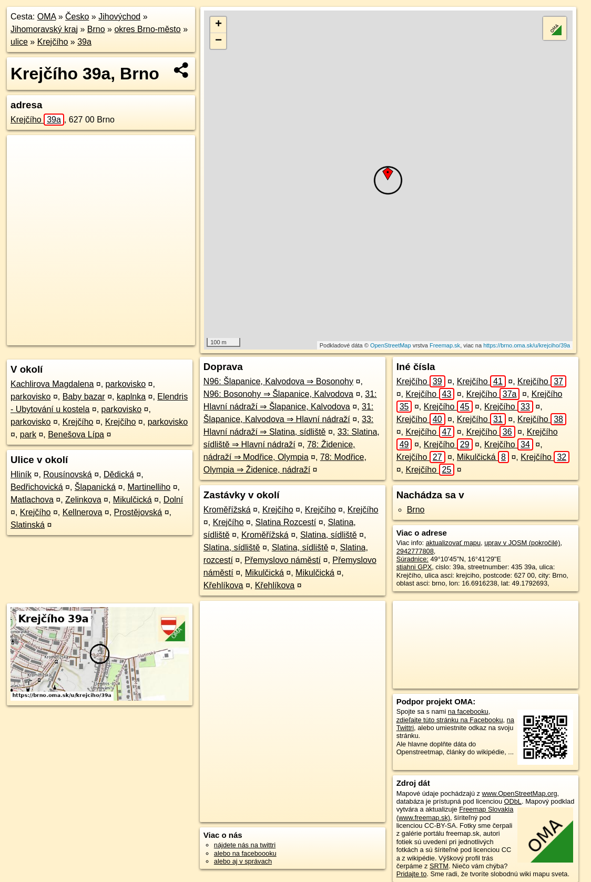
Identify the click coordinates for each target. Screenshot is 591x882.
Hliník (21, 474)
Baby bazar (84, 396)
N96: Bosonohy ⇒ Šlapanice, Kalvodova (278, 393)
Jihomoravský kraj (44, 29)
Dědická (119, 474)
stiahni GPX (414, 567)
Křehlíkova (223, 585)
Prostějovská (138, 512)
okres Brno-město (147, 29)
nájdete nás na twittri (245, 845)
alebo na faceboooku (245, 853)
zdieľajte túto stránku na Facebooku (449, 720)
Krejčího (52, 41)
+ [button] (218, 25)
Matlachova (32, 499)
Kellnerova (83, 512)
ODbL (513, 801)
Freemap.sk (445, 345)
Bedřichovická (37, 487)
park (28, 434)
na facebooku (468, 711)
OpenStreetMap (390, 345)
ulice (19, 41)
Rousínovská (67, 474)
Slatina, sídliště (328, 534)
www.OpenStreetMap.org (519, 793)
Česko (77, 16)
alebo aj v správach (243, 861)
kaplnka (131, 396)
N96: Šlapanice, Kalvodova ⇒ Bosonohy (278, 381)
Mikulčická (132, 499)
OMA (46, 16)
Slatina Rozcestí (286, 522)
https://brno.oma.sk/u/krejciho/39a (526, 345)
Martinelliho (148, 487)
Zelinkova (83, 499)
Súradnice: (412, 559)
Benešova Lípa (76, 434)
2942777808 (415, 551)
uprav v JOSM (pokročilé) (522, 543)
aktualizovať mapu (453, 543)
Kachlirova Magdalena (52, 384)
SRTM (439, 866)
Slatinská (28, 524)
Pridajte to (411, 874)
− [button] (218, 41)
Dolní (173, 499)
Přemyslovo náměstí (282, 560)
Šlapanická (95, 487)
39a (84, 41)
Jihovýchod (119, 16)
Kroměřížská (227, 509)
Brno (96, 29)
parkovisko (126, 384)
